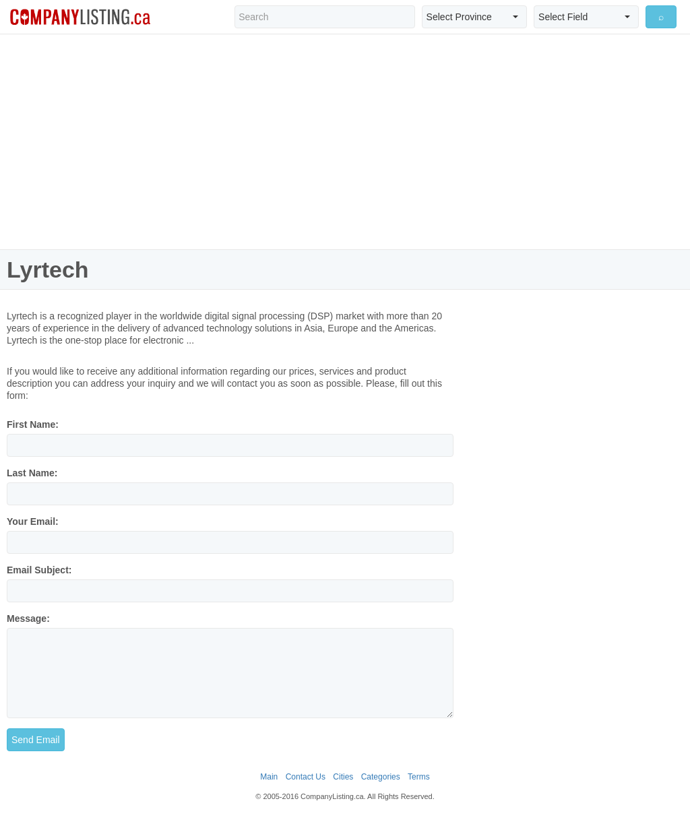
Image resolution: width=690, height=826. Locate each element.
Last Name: (32, 473)
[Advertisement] (345, 141)
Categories (380, 777)
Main (269, 777)
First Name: (33, 424)
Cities (343, 777)
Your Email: (33, 521)
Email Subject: (39, 570)
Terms (419, 777)
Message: (28, 618)
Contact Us (305, 777)
